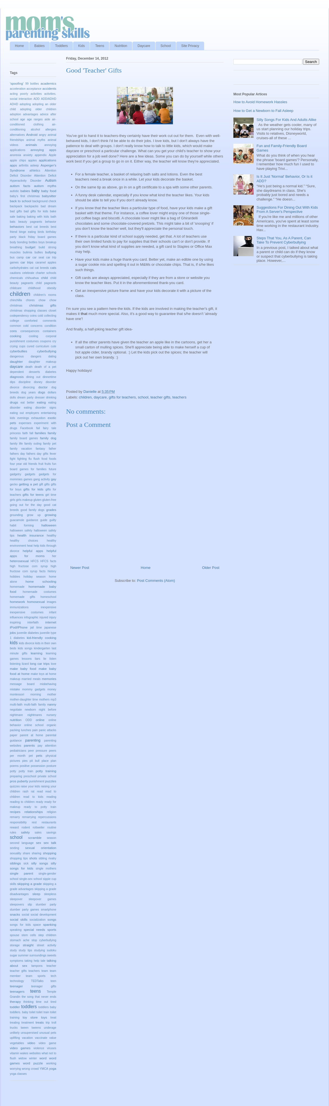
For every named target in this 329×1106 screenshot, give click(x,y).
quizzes (15, 786)
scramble (34, 837)
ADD (36, 98)
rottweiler (38, 827)
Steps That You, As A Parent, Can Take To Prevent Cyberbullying (283, 240)
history (52, 571)
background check (44, 201)
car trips (27, 262)
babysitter (49, 196)
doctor (43, 387)
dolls (13, 397)
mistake (15, 689)
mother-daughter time (24, 699)
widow (23, 1058)
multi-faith (16, 704)
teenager (16, 986)
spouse (14, 935)
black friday (27, 236)
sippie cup (49, 878)
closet (52, 310)
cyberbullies (18, 351)
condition (50, 325)
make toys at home (43, 673)
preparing (16, 776)
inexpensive (48, 607)
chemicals (16, 278)
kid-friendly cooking (41, 637)
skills (13, 884)
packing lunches (20, 730)
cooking (15, 336)
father (52, 448)
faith (25, 433)
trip (47, 1022)
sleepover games (42, 899)
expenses (25, 423)
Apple (52, 155)
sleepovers (17, 904)
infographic (31, 617)
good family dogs (32, 510)
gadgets (30, 474)
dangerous (17, 356)
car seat (38, 257)
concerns (36, 325)
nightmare (16, 715)
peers (52, 750)
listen (52, 658)
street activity (46, 945)
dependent (17, 371)
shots (33, 858)
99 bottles (32, 83)
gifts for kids (33, 489)
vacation (27, 1037)
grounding (16, 515)
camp (20, 257)
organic (51, 725)
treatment (27, 1022)
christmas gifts (42, 305)
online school (34, 725)
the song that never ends (39, 996)
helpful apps (33, 551)
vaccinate (41, 1037)
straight (28, 945)
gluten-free (49, 499)
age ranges (35, 119)
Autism (50, 180)
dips (12, 382)
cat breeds (42, 267)
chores (30, 300)
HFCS (35, 561)
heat (30, 545)
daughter (16, 361)
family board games (24, 438)
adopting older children (38, 109)
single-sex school (30, 878)
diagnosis (17, 377)
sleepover (16, 899)
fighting (22, 458)
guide (43, 520)
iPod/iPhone (19, 627)
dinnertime (49, 377)
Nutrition (120, 46)
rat (32, 791)
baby (35, 191)
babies (25, 191)
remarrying (29, 817)
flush (36, 458)
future (52, 469)
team (45, 970)
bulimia (27, 252)
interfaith (33, 622)
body (13, 242)
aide (47, 119)
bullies (39, 252)
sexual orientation (40, 848)
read (40, 791)
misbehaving (48, 684)
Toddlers (61, 46)
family (52, 433)
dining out (33, 377)
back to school (20, 201)
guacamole (17, 520)
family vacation (21, 448)
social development (43, 914)
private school (47, 776)
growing (50, 515)
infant (52, 612)
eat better (27, 402)
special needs (34, 929)
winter (33, 1058)
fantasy (40, 448)
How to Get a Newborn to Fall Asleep (263, 111)
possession (38, 765)
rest (34, 822)
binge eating (27, 231)
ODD (29, 720)
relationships (33, 812)
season (51, 837)
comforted (30, 320)
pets (39, 755)
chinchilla (16, 300)
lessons (26, 658)
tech (53, 975)
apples (32, 160)
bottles (33, 242)
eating (41, 402)
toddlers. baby (19, 1012)
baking (21, 216)
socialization (38, 919)
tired (53, 1001)
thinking (28, 1001)
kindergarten (42, 648)
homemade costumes (39, 591)
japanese (50, 627)
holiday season (34, 576)
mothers (44, 699)
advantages (30, 114)
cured (30, 346)
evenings (23, 418)
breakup (51, 242)
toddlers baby (47, 1007)
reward (14, 827)
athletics (35, 170)
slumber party (46, 904)
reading (51, 796)
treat (53, 1017)
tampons (36, 965)
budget (30, 247)
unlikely (15, 1032)
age (22, 119)
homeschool (48, 596)
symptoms (16, 960)
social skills (19, 919)
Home (19, 46)
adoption (15, 114)
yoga (52, 1068)
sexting (14, 848)
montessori (17, 694)
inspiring (15, 622)
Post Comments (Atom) (156, 580)
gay (53, 479)
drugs (14, 402)
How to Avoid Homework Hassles (260, 102)
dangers (36, 356)
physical (51, 755)
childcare (16, 288)
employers (32, 413)
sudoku (51, 950)
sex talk (50, 842)
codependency (19, 315)
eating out (17, 413)
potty (13, 771)
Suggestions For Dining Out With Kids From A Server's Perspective (287, 209)
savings (51, 832)
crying (14, 346)
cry (54, 341)
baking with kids (38, 216)
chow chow (47, 300)
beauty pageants (30, 221)
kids (14, 642)
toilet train (42, 1012)
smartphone (48, 909)
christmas (16, 305)
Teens (99, 46)
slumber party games (24, 909)
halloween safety (21, 530)
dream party (25, 397)
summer (23, 955)
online (40, 720)
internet (50, 622)
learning (36, 653)
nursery (51, 715)
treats (39, 1022)
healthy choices (24, 540)
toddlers (29, 1006)
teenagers (17, 991)
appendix (40, 155)
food (44, 458)
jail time (36, 627)
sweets (51, 955)
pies (25, 760)
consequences (30, 331)
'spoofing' (17, 83)
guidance (32, 520)
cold (40, 315)
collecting (50, 315)
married (26, 679)
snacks (15, 914)
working (51, 1063)
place (45, 760)
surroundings (38, 955)
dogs (41, 392)
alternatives (17, 134)
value (52, 1037)
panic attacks (47, 730)
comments (49, 320)
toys (44, 1017)
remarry (15, 817)
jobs (13, 632)
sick (26, 863)
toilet (32, 1012)
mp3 (53, 699)
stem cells (29, 935)
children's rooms (44, 294)
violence (38, 1048)
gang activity (41, 479)
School (166, 46)
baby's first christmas (25, 196)
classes (42, 310)
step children (47, 935)
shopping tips (19, 858)
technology (17, 981)
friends (32, 463)
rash (25, 791)
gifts (46, 484)
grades (51, 510)
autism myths (45, 186)
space (37, 924)
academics (48, 83)
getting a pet (28, 484)
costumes (32, 341)
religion (52, 812)
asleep (34, 165)
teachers (179, 397)
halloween (48, 525)
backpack (16, 206)
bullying (50, 252)
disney (38, 382)
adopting (25, 104)
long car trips (40, 663)
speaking (16, 929)
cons (13, 331)
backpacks (31, 206)
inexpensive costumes (26, 612)
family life (16, 443)
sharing (36, 853)
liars (37, 658)
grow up (34, 515)
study (13, 950)
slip (30, 904)
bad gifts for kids (36, 211)
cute (53, 346)
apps (13, 165)
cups (22, 346)
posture (51, 765)
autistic (14, 191)
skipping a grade (29, 884)
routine (51, 827)
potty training (46, 771)
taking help (31, 960)
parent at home (31, 735)
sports (51, 929)
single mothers (46, 868)
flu (29, 458)
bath (53, 216)
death (28, 366)
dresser (40, 397)
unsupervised (29, 1032)
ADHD (14, 104)
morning (35, 694)
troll (53, 1022)
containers (49, 331)
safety (25, 832)
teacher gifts (160, 397)
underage (50, 1027)
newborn (30, 709)
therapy (15, 1001)
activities (36, 93)
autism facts (20, 186)
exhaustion (38, 418)
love (53, 663)
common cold (19, 325)
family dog (48, 438)
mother (51, 694)
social (25, 914)
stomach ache (19, 940)
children (85, 397)
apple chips (18, 160)
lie (44, 658)
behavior (50, 221)
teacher (51, 965)
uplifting (15, 1037)
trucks (14, 1027)
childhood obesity (42, 288)
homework (17, 601)
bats (12, 221)
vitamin (14, 1053)
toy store (30, 1017)
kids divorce (26, 643)
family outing (32, 443)
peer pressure (37, 750)
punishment (36, 781)
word (42, 1058)
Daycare (144, 46)
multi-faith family (35, 704)
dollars (52, 392)
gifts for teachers (122, 397)
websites (34, 1053)
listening (15, 663)
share (26, 853)
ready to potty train (40, 806)
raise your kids (30, 786)
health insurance (30, 535)
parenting (32, 740)
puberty (22, 781)
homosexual (36, 601)
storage (15, 945)
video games (20, 1048)
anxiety (28, 155)
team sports (36, 975)
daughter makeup (42, 361)
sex (38, 842)
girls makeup (24, 499)
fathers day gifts (37, 453)
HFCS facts (48, 561)
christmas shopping (23, 310)
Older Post (210, 568)
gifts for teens (33, 494)
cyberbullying (46, 351)
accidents (49, 88)
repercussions (47, 817)
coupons (45, 341)
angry (42, 134)
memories (49, 679)
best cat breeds (37, 226)
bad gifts (16, 211)
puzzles (50, 781)
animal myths (35, 139)
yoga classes (18, 1073)
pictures (15, 760)
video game (47, 1043)
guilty (52, 520)
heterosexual (19, 561)
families (40, 433)
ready (39, 801)
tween (25, 1027)
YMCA (44, 1068)
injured (43, 617)
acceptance (33, 88)
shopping (49, 853)
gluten (37, 499)
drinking (51, 397)
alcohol (35, 129)
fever (53, 453)
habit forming (22, 525)
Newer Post (79, 568)
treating (15, 1022)
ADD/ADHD (48, 98)
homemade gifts (22, 596)
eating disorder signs (40, 407)
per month (18, 755)
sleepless (50, 894)
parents (29, 745)
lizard (25, 663)
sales (38, 832)
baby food (48, 191)
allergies (50, 129)
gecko (14, 484)
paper (13, 735)
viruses (51, 1048)
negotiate (16, 709)
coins (33, 315)
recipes (15, 812)
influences (16, 617)
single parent (21, 873)
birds (41, 231)
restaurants (49, 822)
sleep (36, 894)
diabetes (50, 371)
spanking (49, 924)
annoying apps (43, 150)
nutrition (16, 720)
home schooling (41, 581)
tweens (36, 1027)
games (28, 479)
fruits (47, 463)
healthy (51, 535)
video (31, 1043)
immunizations (19, 607)
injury (52, 617)
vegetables (17, 1043)
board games (47, 236)
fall (31, 433)
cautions (15, 272)
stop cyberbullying (43, 940)
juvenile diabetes (28, 632)
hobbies (15, 576)
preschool (30, 776)
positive (25, 765)
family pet (49, 443)
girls (12, 499)
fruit (41, 463)
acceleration (18, 88)
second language (22, 842)
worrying (15, 1068)
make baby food (23, 668)
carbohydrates (19, 267)
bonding (22, 242)
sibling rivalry (47, 858)
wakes (24, 1053)
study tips (25, 950)
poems (14, 765)
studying (39, 950)
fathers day (17, 453)
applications (47, 160)
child (44, 278)
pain (35, 730)
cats (53, 267)
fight (12, 458)
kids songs (25, 648)
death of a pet (45, 366)
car (28, 257)
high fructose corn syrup (29, 566)
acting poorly (19, 93)
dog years (28, 392)
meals (36, 679)
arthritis (23, 165)
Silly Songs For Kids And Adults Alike (286, 120)
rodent (26, 827)
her (54, 556)
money (52, 689)
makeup (15, 679)
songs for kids (20, 924)
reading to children (22, 801)
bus (12, 257)
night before (47, 709)
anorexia (15, 155)
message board (22, 684)
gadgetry (15, 474)
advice (44, 114)
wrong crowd (30, 1068)
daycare (100, 397)
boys (42, 242)
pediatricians (18, 750)
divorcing (29, 387)
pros (13, 781)
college (14, 320)
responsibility (18, 822)
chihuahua (32, 278)
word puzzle (33, 1063)
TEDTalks (37, 981)
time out (42, 1001)
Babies (39, 46)
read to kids (33, 796)
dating (52, 356)
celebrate (28, 272)
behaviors (17, 226)
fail (38, 428)
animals (31, 145)
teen (53, 981)
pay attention (47, 745)
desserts (34, 371)
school (143, 397)
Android (31, 134)
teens (35, 991)
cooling (33, 336)
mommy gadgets (33, 689)
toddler (15, 1007)
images (52, 601)
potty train (26, 771)
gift (41, 484)
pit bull (35, 760)
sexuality (15, 853)
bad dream (48, 206)
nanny (51, 704)
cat (31, 267)
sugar (13, 955)
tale (43, 960)
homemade (17, 586)
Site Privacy (190, 46)
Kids (81, 46)
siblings (15, 863)
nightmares (35, 715)
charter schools (46, 272)
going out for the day (26, 504)
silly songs (39, 863)
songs (52, 919)
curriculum (42, 346)
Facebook (26, 428)
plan (53, 760)
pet (31, 755)
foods (52, 458)
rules (13, 832)
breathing (16, 247)
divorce (14, 387)
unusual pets (47, 1032)
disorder (51, 382)
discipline (25, 382)
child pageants (46, 283)
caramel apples (45, 262)
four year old (18, 463)
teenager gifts (43, 986)
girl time (50, 494)
